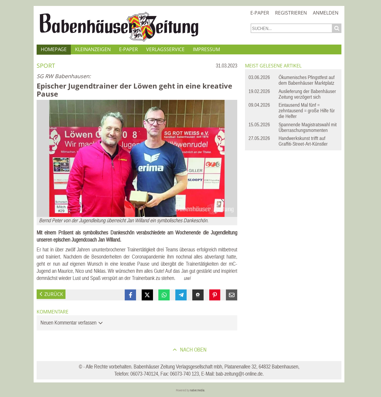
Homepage (54, 49)
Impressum (206, 49)
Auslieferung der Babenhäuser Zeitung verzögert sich (307, 94)
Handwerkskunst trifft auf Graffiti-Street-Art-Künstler (303, 141)
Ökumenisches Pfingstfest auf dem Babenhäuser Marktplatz (307, 80)
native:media (197, 390)
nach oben (193, 349)
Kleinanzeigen (93, 49)
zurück (53, 294)
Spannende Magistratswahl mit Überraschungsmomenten (308, 127)
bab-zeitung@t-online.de (239, 374)
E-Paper (259, 13)
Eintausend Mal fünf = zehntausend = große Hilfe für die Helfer (307, 110)
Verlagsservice (165, 49)
